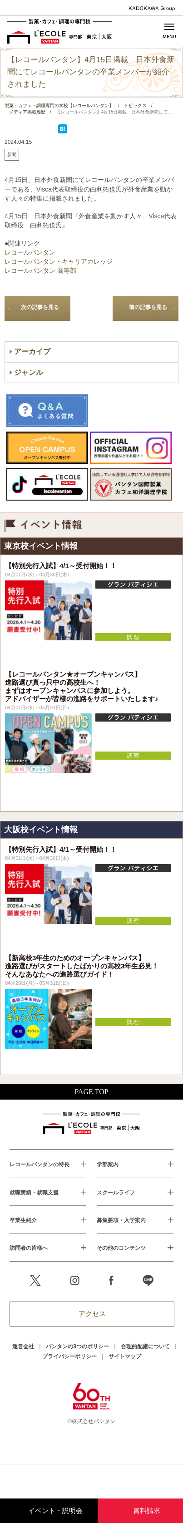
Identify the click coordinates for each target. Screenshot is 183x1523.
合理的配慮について (145, 1346)
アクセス (92, 1313)
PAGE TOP (91, 1092)
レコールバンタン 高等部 (40, 270)
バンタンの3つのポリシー (77, 1346)
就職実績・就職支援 (34, 1192)
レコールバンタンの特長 (39, 1164)
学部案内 (108, 1164)
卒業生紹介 (23, 1219)
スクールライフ (116, 1192)
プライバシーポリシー (69, 1356)
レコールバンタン (30, 252)
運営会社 (23, 1346)
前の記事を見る (148, 307)
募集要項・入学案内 (121, 1219)
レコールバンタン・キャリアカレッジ (59, 261)
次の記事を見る (40, 307)
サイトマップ (125, 1356)
